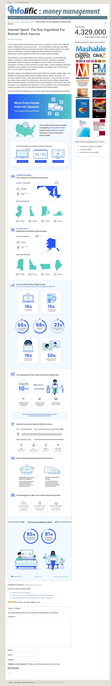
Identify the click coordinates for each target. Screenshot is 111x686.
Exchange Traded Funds (36, 17)
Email (10, 655)
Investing (22, 17)
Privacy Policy (39, 682)
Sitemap (55, 682)
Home (9, 2)
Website (11, 660)
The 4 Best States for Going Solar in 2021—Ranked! (32, 598)
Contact (61, 682)
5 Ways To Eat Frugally (21, 592)
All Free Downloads (22, 2)
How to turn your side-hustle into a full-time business (33, 595)
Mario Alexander (16, 39)
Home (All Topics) (13, 22)
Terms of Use (48, 682)
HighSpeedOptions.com (33, 585)
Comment (12, 617)
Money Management (27, 22)
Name (10, 650)
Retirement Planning (54, 17)
